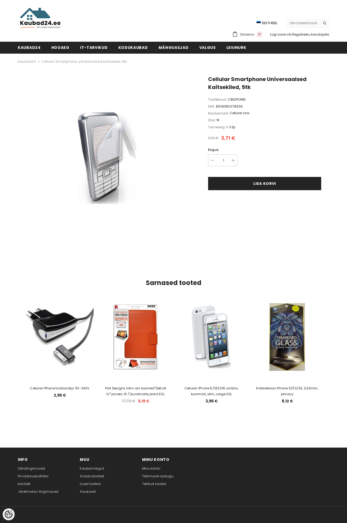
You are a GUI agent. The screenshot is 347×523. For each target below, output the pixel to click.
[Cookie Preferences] (9, 514)
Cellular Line (239, 113)
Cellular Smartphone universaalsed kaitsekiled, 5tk (84, 61)
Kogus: (213, 149)
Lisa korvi (264, 183)
